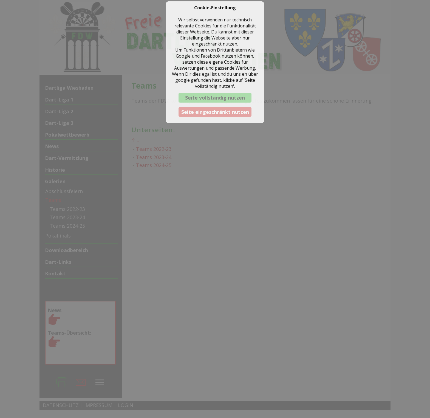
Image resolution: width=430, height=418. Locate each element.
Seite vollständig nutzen (215, 97)
